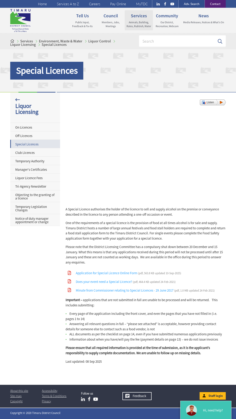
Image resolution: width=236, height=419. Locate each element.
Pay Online (118, 4)
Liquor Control (99, 41)
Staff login (215, 396)
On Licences (23, 127)
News (203, 18)
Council (110, 20)
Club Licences (25, 152)
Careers (94, 4)
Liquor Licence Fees (29, 178)
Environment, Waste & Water (60, 41)
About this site (19, 391)
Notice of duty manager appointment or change (31, 220)
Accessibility (49, 391)
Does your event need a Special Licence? (126, 281)
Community (167, 20)
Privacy (46, 401)
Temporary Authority (29, 161)
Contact (213, 4)
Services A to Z (68, 4)
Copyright (16, 401)
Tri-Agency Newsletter (30, 186)
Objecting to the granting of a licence (34, 196)
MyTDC (142, 4)
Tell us (82, 20)
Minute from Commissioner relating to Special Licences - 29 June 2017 (145, 290)
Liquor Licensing (23, 44)
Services (139, 20)
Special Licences (54, 44)
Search (191, 4)
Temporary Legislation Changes (31, 208)
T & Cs (54, 396)
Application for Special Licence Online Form (128, 273)
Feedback (139, 396)
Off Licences (23, 136)
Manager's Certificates (31, 169)
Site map (16, 396)
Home (42, 4)
